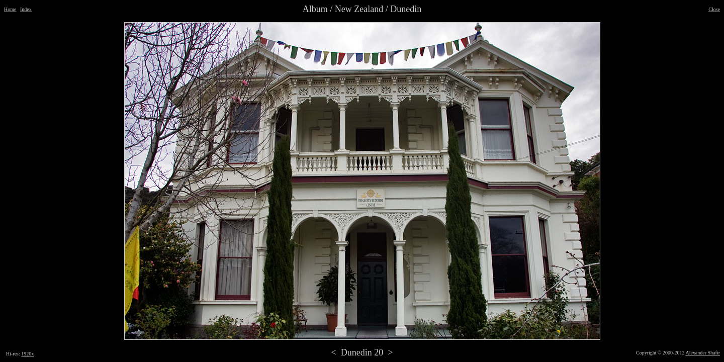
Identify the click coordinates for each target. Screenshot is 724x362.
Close (714, 9)
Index (26, 9)
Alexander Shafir (702, 352)
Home (10, 9)
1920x (27, 353)
